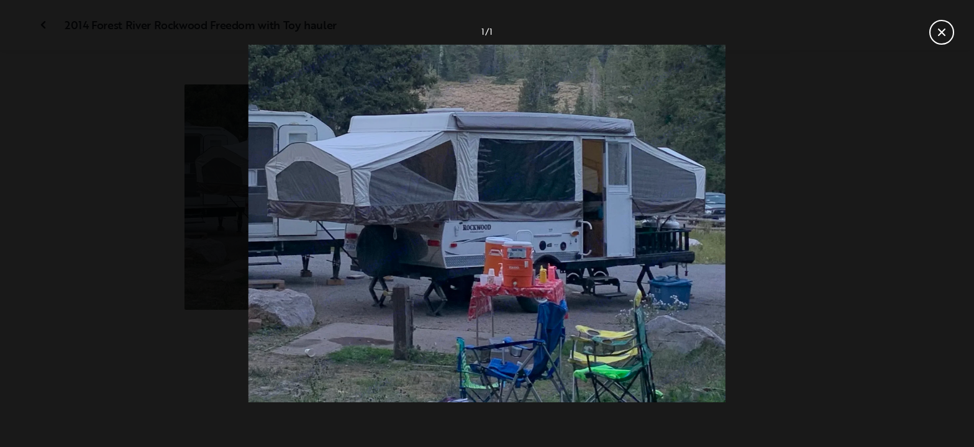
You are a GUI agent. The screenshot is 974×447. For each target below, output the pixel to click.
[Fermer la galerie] (941, 32)
